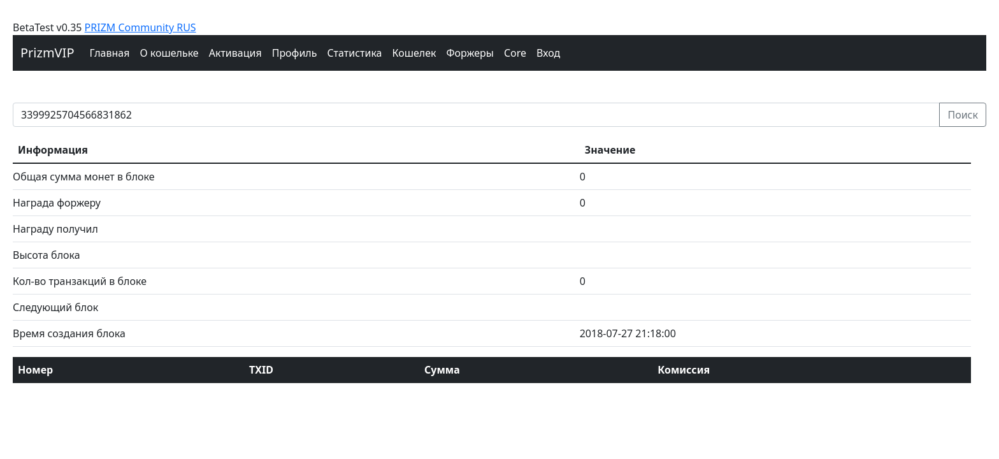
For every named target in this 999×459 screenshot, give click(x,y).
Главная (110, 53)
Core (515, 53)
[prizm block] (476, 115)
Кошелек (414, 53)
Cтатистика (354, 53)
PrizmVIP (47, 52)
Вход (548, 53)
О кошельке (169, 53)
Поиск (962, 115)
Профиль (294, 53)
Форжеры (470, 53)
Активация (235, 53)
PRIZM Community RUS (140, 27)
